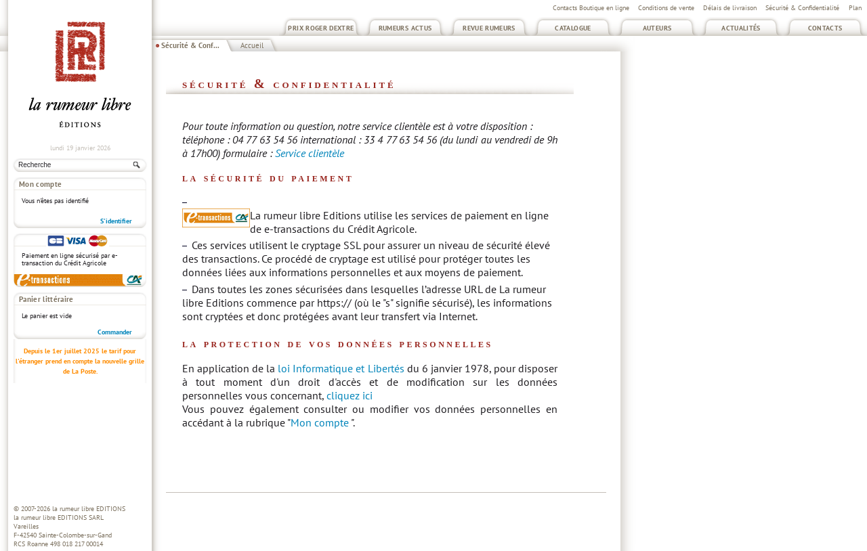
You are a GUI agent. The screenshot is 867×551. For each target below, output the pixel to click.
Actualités (741, 28)
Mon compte (320, 422)
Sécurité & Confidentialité (802, 7)
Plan (855, 7)
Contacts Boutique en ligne (591, 7)
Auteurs (657, 28)
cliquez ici (349, 395)
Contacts (825, 28)
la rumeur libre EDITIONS (88, 508)
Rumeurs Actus (405, 28)
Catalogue (573, 28)
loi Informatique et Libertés (341, 368)
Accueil (251, 45)
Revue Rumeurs (489, 28)
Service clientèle (309, 153)
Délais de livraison (730, 7)
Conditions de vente (666, 7)
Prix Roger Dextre (321, 28)
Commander (115, 332)
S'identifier (116, 221)
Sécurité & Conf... (190, 45)
